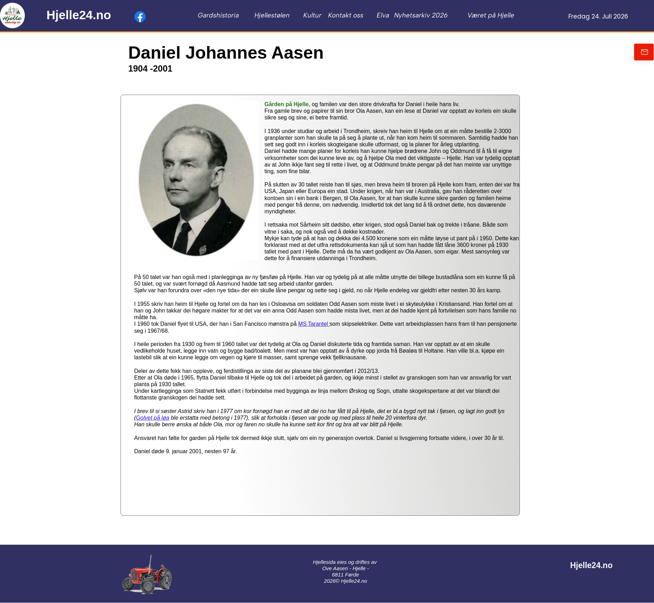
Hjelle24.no (78, 15)
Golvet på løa (152, 418)
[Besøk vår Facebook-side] (140, 16)
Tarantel (318, 324)
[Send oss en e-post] (644, 52)
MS (303, 324)
